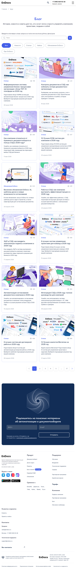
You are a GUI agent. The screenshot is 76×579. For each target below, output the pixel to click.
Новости (17, 45)
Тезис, (42, 486)
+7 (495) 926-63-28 (58, 2)
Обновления (30, 476)
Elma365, (29, 486)
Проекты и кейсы (6, 516)
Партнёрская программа (59, 498)
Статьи (28, 45)
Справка (54, 469)
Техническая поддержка (59, 466)
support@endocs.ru (7, 541)
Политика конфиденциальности (9, 566)
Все (6, 45)
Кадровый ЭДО (31, 473)
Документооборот (32, 459)
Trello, (28, 489)
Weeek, (39, 489)
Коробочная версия (57, 478)
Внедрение (55, 462)
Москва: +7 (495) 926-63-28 (10, 533)
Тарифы (55, 484)
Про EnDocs (8, 51)
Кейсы (39, 45)
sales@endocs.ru (6, 529)
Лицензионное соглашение (26, 566)
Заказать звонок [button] (57, 4)
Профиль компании (57, 494)
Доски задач (30, 462)
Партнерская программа (59, 474)
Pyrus (43, 489)
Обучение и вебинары (58, 505)
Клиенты (4, 513)
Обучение (55, 459)
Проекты (29, 466)
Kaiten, (33, 489)
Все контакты (7, 547)
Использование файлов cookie (43, 566)
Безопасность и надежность (61, 566)
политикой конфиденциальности (26, 438)
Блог (53, 501)
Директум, (36, 486)
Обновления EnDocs (55, 45)
